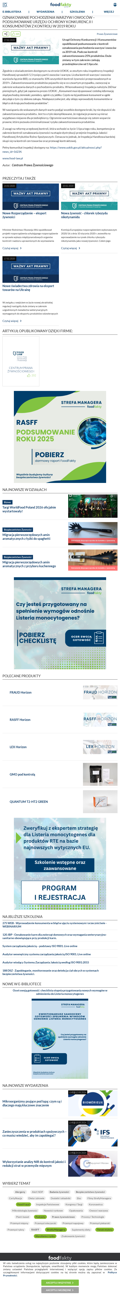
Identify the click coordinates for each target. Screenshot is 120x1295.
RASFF (35, 1229)
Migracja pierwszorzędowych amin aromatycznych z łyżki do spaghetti (26, 536)
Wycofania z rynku (45, 1236)
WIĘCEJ (109, 11)
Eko (79, 1198)
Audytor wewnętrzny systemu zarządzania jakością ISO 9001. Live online (46, 954)
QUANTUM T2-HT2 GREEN (29, 801)
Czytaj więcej (10, 248)
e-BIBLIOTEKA (12, 11)
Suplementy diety (81, 1229)
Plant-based (22, 1216)
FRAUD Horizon (20, 692)
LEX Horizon (18, 747)
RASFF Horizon (20, 719)
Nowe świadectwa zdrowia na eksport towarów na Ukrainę (28, 288)
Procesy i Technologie (92, 1216)
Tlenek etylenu (104, 1229)
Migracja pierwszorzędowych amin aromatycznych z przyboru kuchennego (29, 564)
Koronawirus (96, 1204)
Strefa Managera (56, 1229)
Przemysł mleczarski (45, 1223)
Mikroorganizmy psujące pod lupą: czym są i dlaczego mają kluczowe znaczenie (32, 1103)
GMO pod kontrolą (22, 774)
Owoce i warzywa (98, 1210)
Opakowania (76, 1210)
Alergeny (20, 1192)
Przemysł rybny (16, 1229)
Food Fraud (23, 1204)
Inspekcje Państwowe (47, 1204)
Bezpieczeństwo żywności (90, 1192)
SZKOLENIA (77, 11)
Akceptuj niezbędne (58, 1290)
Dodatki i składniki (60, 1198)
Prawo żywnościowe (63, 1216)
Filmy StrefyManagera (99, 1198)
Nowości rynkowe (53, 1210)
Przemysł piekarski (100, 1223)
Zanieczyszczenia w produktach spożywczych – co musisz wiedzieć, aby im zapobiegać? (34, 1133)
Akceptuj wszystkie (58, 1282)
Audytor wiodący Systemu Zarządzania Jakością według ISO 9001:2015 (45, 962)
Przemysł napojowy (73, 1223)
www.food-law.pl (12, 158)
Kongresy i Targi (74, 1204)
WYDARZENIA (45, 11)
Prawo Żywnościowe (107, 34)
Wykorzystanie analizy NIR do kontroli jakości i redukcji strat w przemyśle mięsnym (34, 1163)
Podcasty (40, 1216)
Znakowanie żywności (73, 1236)
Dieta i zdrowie (36, 1198)
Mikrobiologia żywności (24, 1210)
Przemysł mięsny (19, 1223)
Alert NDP (37, 1192)
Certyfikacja (15, 1198)
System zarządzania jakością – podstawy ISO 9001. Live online (39, 946)
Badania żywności (59, 1192)
